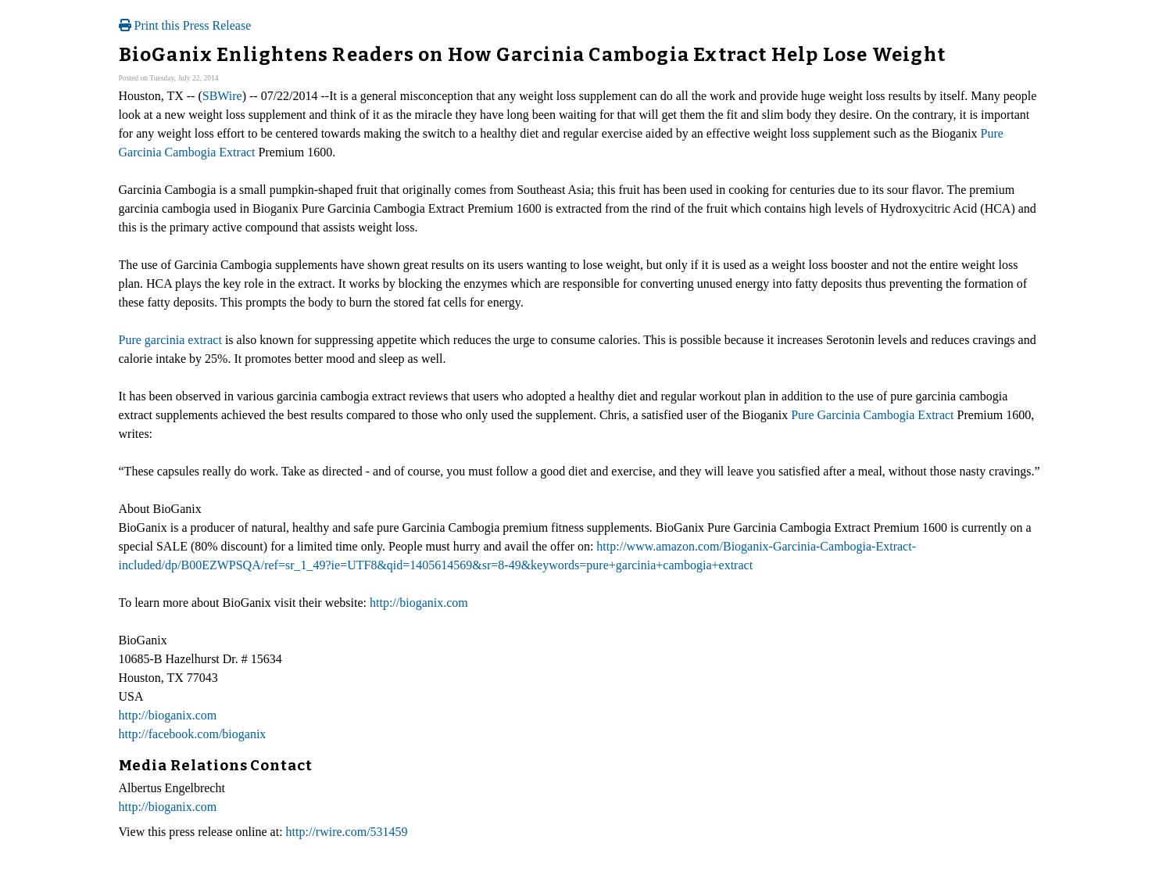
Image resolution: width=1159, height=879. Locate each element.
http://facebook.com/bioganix (192, 734)
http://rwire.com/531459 (347, 831)
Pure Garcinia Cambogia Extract (872, 415)
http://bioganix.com (419, 602)
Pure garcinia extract (170, 339)
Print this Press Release (185, 25)
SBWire (222, 95)
